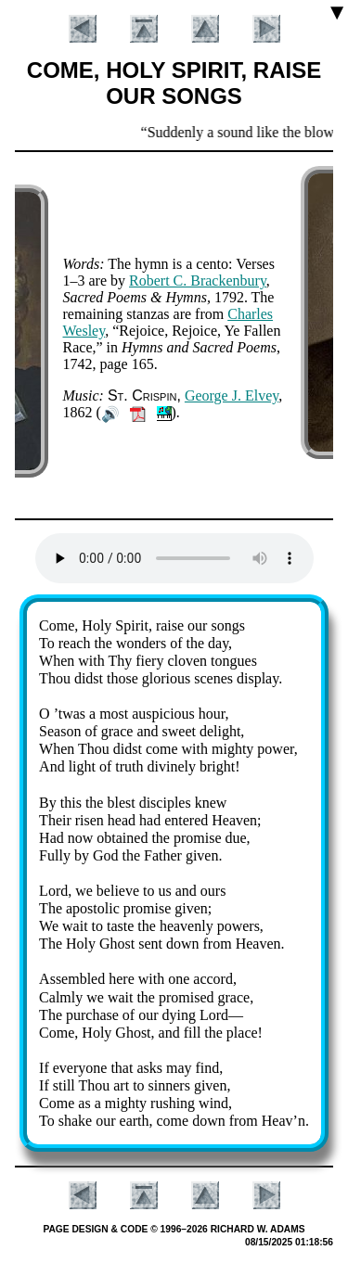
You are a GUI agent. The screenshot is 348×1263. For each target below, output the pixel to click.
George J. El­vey (231, 395)
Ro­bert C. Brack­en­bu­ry (197, 280)
